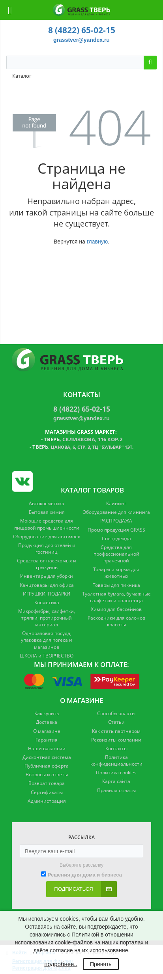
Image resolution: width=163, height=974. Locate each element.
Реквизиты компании (116, 739)
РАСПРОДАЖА (116, 520)
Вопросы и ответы (47, 774)
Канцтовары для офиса (47, 585)
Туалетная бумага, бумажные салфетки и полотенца (116, 597)
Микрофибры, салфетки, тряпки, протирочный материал (46, 618)
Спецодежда (116, 538)
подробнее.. (60, 964)
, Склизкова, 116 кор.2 (83, 439)
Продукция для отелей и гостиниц (46, 548)
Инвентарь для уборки (46, 576)
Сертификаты (47, 792)
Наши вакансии (47, 748)
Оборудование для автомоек (46, 536)
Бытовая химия (47, 512)
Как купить (46, 713)
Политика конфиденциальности (116, 760)
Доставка (46, 722)
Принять (101, 964)
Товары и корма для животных (116, 572)
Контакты (116, 748)
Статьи (116, 722)
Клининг (116, 503)
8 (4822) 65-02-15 (81, 30)
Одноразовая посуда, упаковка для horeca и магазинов (46, 640)
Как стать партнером (116, 731)
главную (97, 241)
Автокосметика (46, 503)
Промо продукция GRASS (116, 529)
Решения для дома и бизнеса (85, 875)
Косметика (46, 602)
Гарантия (47, 739)
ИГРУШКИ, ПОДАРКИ (46, 593)
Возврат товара (46, 783)
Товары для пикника (116, 585)
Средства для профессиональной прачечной (116, 554)
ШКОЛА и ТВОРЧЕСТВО (46, 655)
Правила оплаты (116, 790)
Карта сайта (116, 781)
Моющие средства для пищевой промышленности (46, 524)
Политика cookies (116, 772)
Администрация (47, 801)
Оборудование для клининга (116, 512)
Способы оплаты (116, 713)
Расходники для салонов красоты (116, 621)
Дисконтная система (46, 757)
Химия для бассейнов (116, 609)
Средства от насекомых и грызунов (46, 564)
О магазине (46, 731)
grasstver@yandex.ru (81, 40)
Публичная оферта (46, 765)
